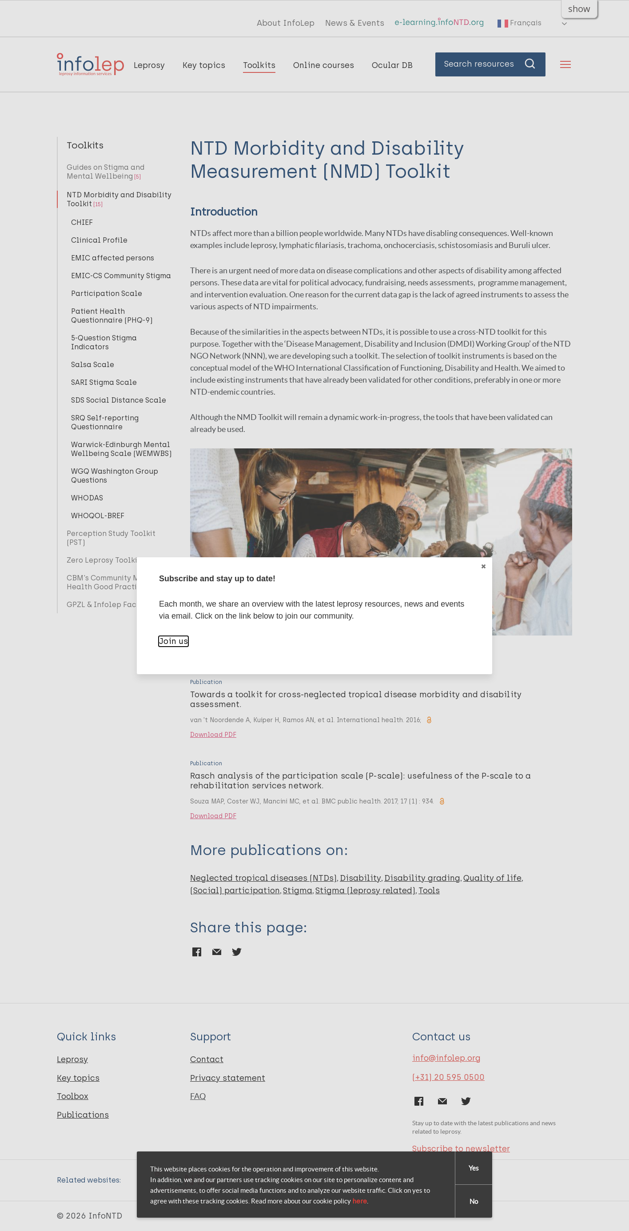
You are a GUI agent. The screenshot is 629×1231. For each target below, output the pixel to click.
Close (483, 566)
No (474, 1201)
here (359, 1201)
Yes (474, 1168)
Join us (173, 641)
